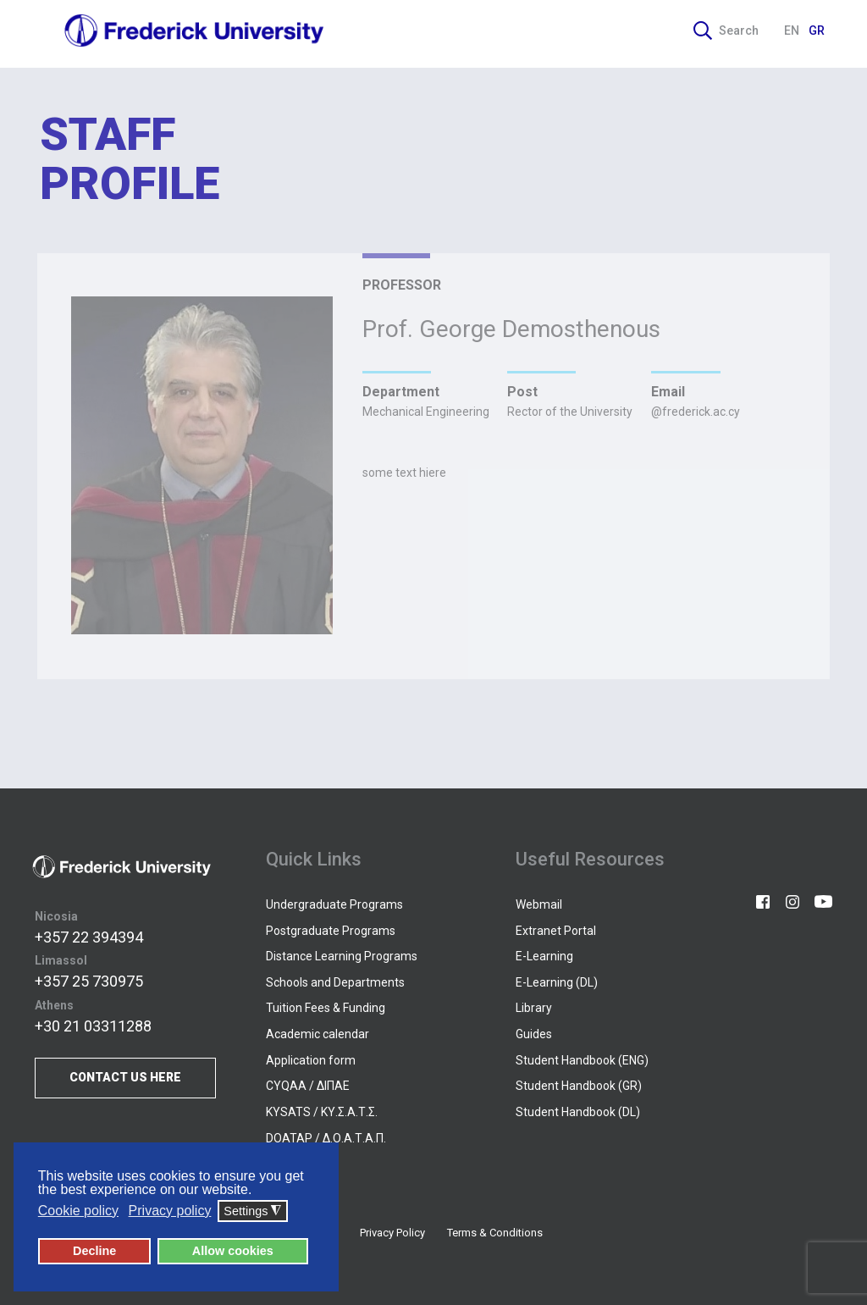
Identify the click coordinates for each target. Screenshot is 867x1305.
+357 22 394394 (89, 937)
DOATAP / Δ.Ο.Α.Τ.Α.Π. (326, 1138)
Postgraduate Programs (330, 930)
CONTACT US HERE (125, 1077)
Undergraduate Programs (334, 904)
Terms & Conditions (495, 1232)
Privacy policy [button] (170, 1210)
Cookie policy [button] (78, 1210)
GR (817, 30)
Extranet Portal (556, 930)
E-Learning (544, 956)
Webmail (539, 904)
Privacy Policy (392, 1232)
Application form (311, 1060)
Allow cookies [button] (232, 1251)
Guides (534, 1034)
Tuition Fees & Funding (325, 1008)
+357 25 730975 (89, 981)
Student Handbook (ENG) (582, 1060)
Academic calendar (317, 1034)
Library (534, 1008)
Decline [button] (94, 1251)
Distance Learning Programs (341, 956)
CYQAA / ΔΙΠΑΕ (308, 1085)
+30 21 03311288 (93, 1026)
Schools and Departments (335, 982)
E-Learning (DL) (557, 982)
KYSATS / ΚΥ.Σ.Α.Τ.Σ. (322, 1112)
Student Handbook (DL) (578, 1112)
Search (726, 30)
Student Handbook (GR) (579, 1085)
